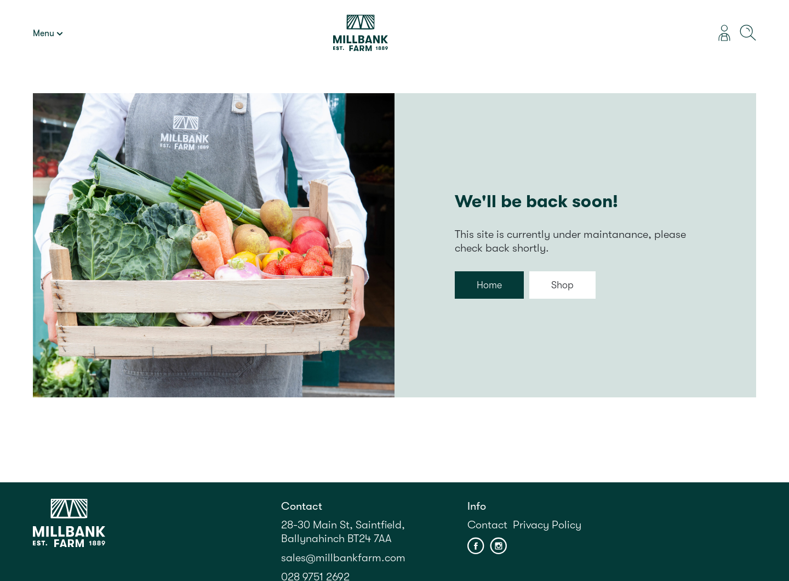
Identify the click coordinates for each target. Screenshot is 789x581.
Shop (562, 285)
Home (489, 285)
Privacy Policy (547, 525)
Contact (487, 525)
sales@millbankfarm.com (343, 557)
